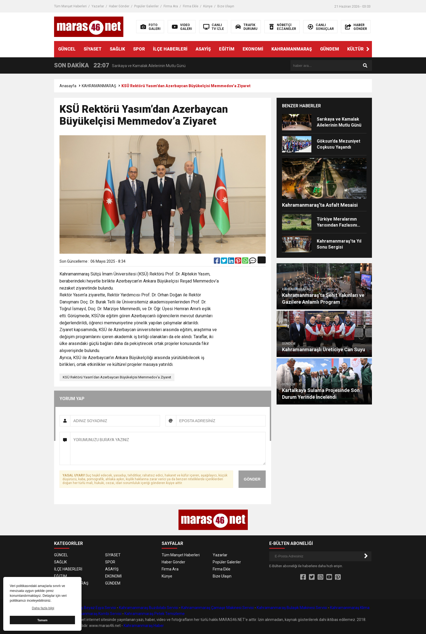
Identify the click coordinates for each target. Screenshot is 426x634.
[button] (368, 49)
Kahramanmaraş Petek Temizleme (154, 613)
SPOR (139, 49)
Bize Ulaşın (225, 6)
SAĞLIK (117, 49)
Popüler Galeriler (146, 6)
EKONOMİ (253, 49)
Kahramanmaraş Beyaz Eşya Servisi (85, 607)
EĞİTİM (226, 49)
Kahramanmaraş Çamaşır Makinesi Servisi (217, 607)
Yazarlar (98, 6)
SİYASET (93, 49)
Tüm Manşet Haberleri (70, 6)
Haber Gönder (119, 6)
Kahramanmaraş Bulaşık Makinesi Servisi (292, 607)
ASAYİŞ (203, 49)
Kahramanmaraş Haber (144, 625)
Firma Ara (171, 6)
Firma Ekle (190, 6)
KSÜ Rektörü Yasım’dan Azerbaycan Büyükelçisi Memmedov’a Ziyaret (117, 377)
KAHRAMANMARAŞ (291, 49)
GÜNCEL (67, 49)
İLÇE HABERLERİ (170, 49)
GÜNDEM (329, 49)
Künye (207, 6)
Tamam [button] (42, 620)
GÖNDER (252, 479)
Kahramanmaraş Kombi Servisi (94, 613)
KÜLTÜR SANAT (363, 49)
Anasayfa (67, 86)
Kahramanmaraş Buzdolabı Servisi (148, 607)
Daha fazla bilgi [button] (43, 608)
